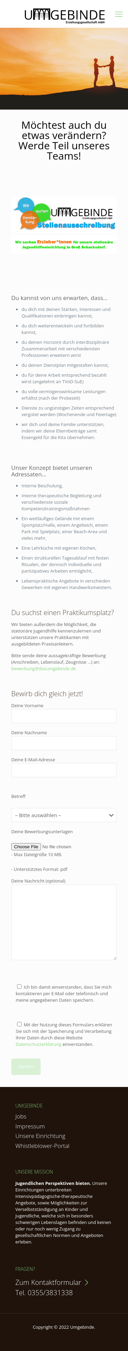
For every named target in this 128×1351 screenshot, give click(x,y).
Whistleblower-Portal (42, 1146)
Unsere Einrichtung (40, 1136)
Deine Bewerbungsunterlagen (42, 831)
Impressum (30, 1126)
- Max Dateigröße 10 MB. (36, 854)
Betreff (18, 796)
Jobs (20, 1116)
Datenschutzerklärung (38, 1044)
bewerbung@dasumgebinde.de (43, 668)
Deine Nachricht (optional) (64, 919)
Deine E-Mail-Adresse (64, 766)
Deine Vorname (64, 712)
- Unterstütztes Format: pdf (39, 869)
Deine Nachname (64, 739)
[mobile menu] (119, 14)
